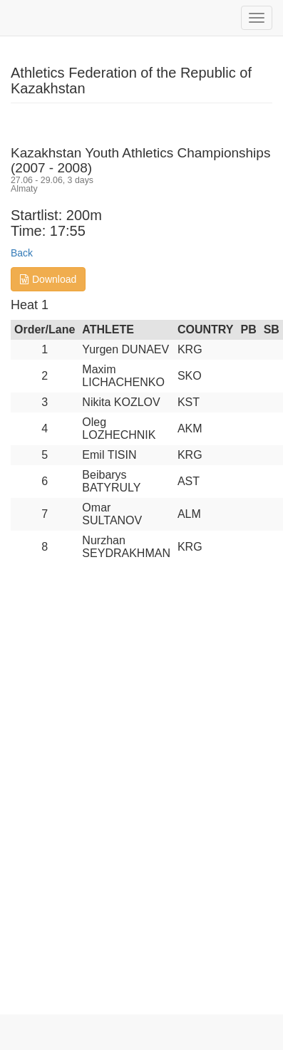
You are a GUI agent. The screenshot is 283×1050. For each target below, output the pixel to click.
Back (22, 253)
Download (48, 279)
